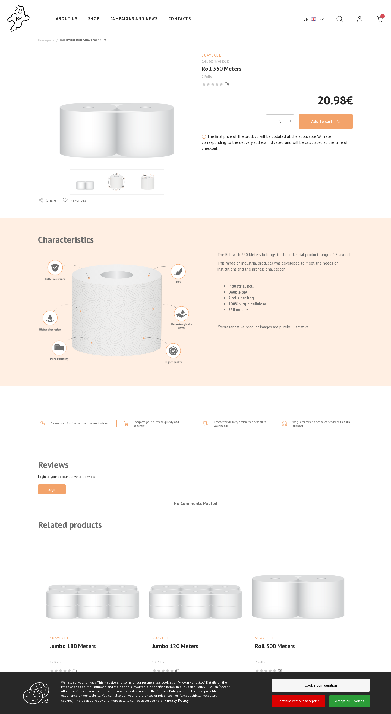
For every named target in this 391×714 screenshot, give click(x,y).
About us (67, 18)
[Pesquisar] (339, 19)
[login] (360, 19)
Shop (94, 18)
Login (52, 488)
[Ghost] (18, 18)
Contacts (179, 18)
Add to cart (325, 121)
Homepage (46, 40)
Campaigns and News (134, 18)
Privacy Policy (176, 700)
